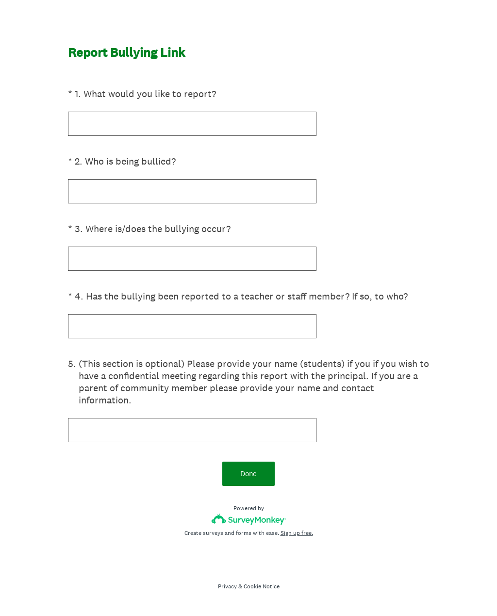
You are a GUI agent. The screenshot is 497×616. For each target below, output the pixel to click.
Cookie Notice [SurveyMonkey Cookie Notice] (262, 586)
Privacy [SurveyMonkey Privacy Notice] (227, 586)
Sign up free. (297, 533)
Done (248, 473)
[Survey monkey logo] (249, 519)
